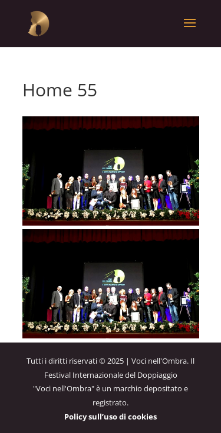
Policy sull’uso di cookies (110, 416)
